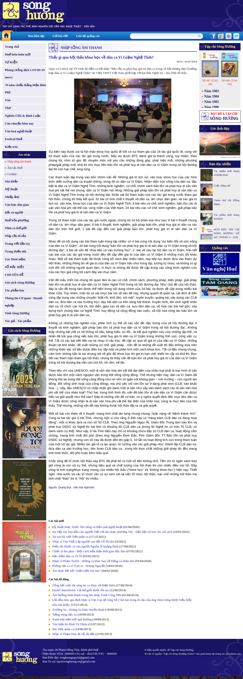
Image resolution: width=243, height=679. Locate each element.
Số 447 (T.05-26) (210, 82)
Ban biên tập (36, 36)
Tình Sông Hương (17, 313)
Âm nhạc (24, 154)
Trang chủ (12, 46)
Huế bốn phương (17, 220)
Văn (7, 100)
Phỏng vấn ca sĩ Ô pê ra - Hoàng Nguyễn (78, 566)
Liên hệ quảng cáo (87, 36)
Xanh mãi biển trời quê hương (72, 619)
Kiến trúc (11, 147)
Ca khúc (12, 174)
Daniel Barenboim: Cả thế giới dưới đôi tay (80, 590)
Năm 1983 (211, 91)
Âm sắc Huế (15, 168)
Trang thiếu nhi (15, 251)
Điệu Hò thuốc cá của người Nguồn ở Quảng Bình (85, 546)
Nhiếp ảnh (12, 197)
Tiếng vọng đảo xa (64, 614)
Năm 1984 (211, 96)
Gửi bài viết (60, 36)
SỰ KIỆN (11, 62)
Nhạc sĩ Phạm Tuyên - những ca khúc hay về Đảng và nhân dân (93, 561)
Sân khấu (11, 181)
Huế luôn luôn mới (18, 54)
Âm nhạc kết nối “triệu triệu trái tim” (76, 570)
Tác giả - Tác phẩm (18, 321)
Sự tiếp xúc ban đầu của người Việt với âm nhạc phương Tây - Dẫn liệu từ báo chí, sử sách (112, 532)
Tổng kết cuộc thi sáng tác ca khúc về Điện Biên (83, 585)
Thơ (8, 108)
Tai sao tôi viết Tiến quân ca (70, 536)
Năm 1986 (211, 107)
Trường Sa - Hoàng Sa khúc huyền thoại (78, 609)
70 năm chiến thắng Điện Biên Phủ (25, 88)
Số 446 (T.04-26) (229, 82)
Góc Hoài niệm (15, 259)
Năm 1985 (211, 102)
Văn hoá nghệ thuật (18, 131)
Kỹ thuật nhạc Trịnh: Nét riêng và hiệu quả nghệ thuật (87, 527)
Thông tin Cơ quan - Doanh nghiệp (23, 301)
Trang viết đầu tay (17, 243)
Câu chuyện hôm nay (19, 123)
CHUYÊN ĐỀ (14, 275)
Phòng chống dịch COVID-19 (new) (25, 73)
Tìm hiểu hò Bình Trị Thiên (69, 624)
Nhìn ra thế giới (16, 228)
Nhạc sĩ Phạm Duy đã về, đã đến (73, 634)
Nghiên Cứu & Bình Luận (22, 115)
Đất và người (14, 212)
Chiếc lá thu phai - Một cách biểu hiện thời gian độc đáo (88, 551)
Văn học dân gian (17, 204)
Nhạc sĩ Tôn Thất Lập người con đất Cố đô (80, 541)
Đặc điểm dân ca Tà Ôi (67, 556)
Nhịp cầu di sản (15, 236)
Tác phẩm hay (14, 290)
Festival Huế (13, 139)
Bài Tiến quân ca (63, 629)
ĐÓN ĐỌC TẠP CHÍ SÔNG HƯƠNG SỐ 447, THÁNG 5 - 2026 (226, 233)
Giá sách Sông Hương (20, 282)
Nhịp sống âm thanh (19, 161)
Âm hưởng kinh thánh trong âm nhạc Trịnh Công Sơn (86, 595)
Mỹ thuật (11, 189)
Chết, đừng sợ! (222, 185)
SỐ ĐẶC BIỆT (14, 267)
